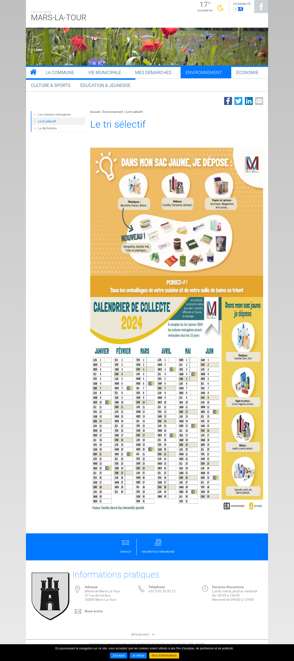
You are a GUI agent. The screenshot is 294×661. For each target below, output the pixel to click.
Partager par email (259, 101)
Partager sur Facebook (228, 101)
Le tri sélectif (134, 112)
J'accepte (118, 655)
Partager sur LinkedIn (249, 101)
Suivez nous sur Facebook (261, 6)
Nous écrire (94, 611)
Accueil (95, 112)
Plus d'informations (164, 655)
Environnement (113, 112)
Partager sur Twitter (238, 101)
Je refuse (138, 655)
